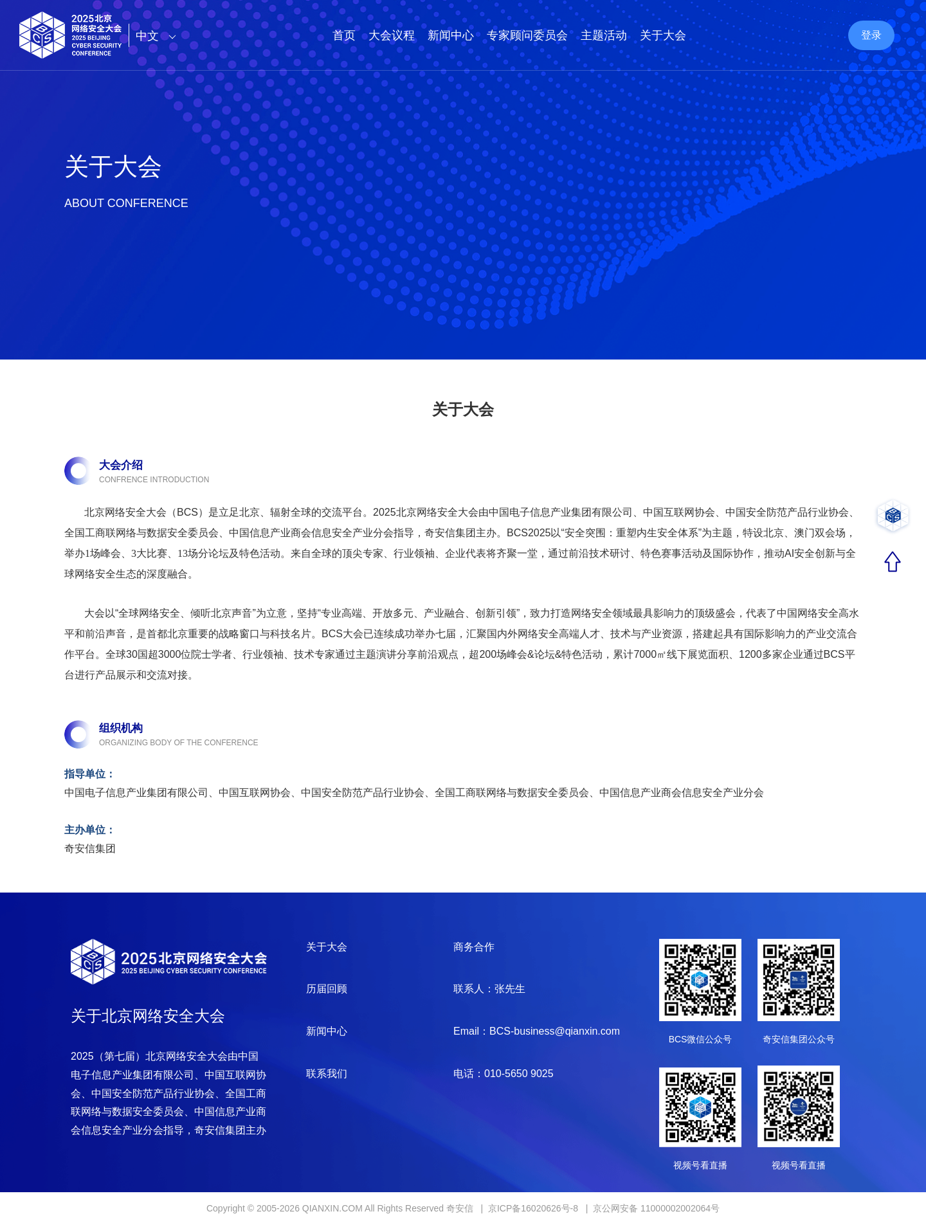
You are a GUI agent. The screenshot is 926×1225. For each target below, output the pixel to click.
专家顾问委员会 (527, 35)
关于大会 (663, 35)
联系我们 (326, 1073)
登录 (871, 35)
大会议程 (391, 35)
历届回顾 (326, 988)
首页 (344, 35)
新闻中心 (451, 35)
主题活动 (604, 35)
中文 (159, 36)
